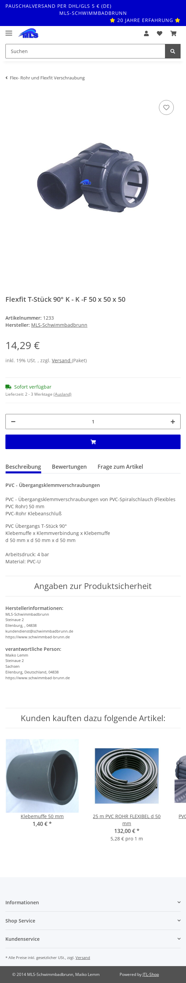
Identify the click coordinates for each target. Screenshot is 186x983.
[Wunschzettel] (159, 33)
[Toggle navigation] (8, 30)
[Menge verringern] (13, 421)
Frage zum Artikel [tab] (120, 466)
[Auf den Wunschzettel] (166, 107)
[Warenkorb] (173, 33)
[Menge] (93, 421)
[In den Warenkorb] (93, 442)
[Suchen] (85, 51)
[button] (146, 33)
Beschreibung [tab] (23, 466)
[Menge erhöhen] (172, 421)
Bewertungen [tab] (69, 466)
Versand (62, 360)
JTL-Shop (151, 974)
